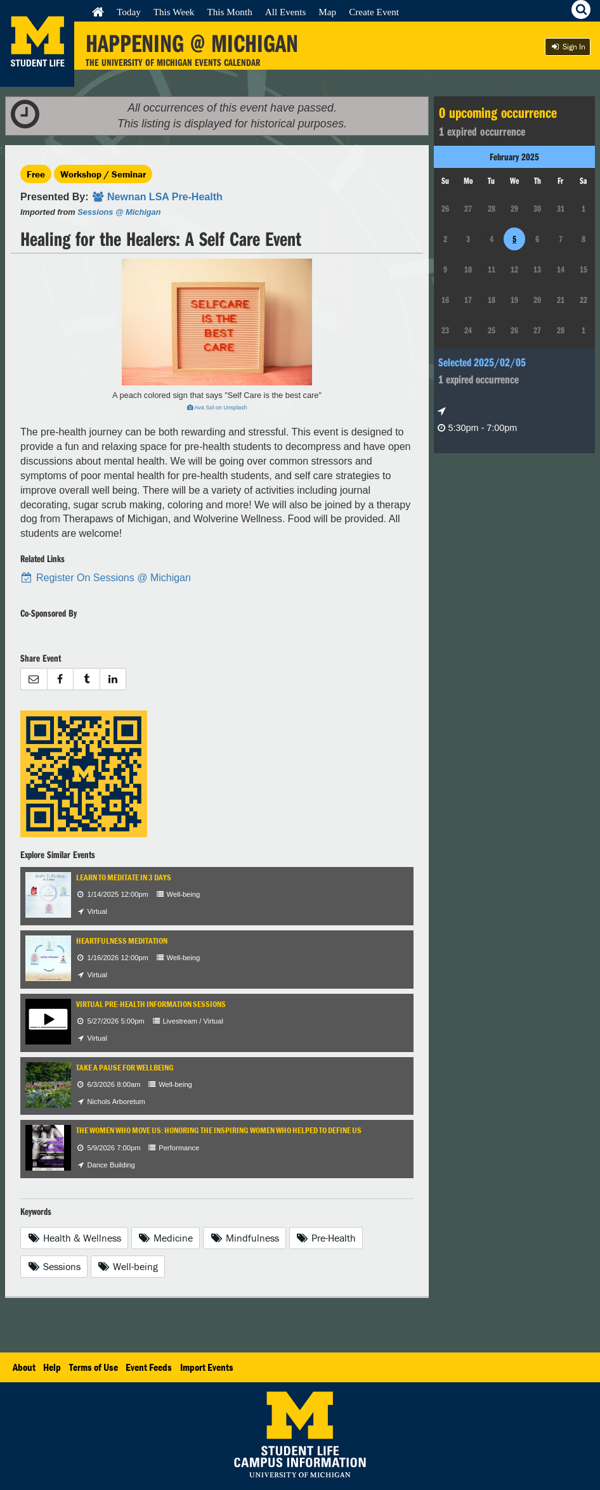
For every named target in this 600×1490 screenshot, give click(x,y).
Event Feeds (149, 1367)
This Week (174, 11)
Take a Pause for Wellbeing (125, 1067)
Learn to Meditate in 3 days (123, 877)
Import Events (206, 1367)
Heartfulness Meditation (121, 940)
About (24, 1367)
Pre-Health (326, 1237)
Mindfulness (244, 1237)
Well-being (128, 1266)
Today (129, 11)
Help (52, 1367)
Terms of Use (93, 1367)
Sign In (567, 46)
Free (36, 174)
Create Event (374, 11)
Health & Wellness (74, 1237)
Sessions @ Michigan (118, 212)
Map (327, 11)
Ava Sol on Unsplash (217, 407)
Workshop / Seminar (103, 174)
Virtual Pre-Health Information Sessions (151, 1004)
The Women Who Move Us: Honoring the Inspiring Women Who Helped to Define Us (219, 1130)
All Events (285, 11)
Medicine (165, 1237)
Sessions (54, 1266)
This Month (229, 11)
